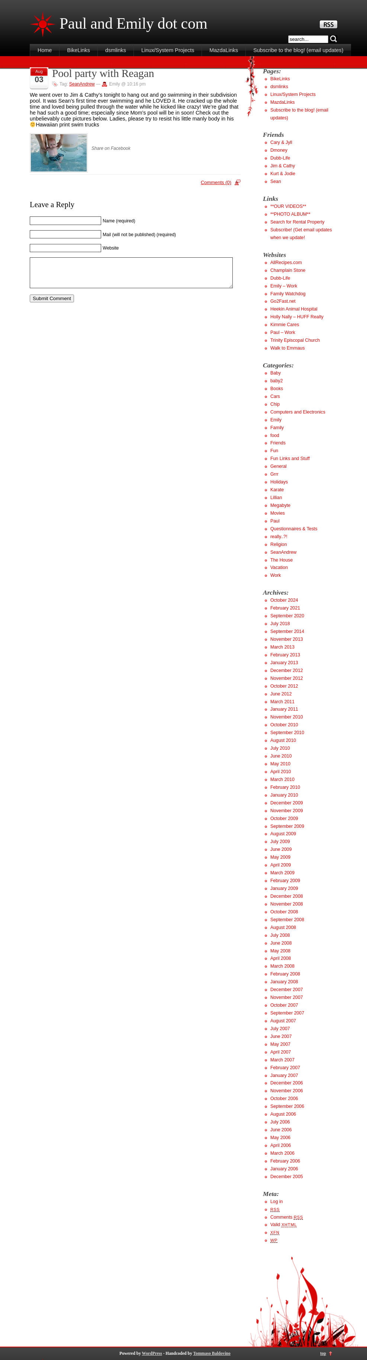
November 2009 (286, 810)
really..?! (278, 536)
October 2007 (284, 1005)
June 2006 (281, 1129)
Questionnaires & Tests (293, 528)
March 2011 (282, 701)
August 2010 (283, 740)
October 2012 (284, 686)
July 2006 (280, 1122)
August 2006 (283, 1114)
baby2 (276, 380)
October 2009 (284, 818)
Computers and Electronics (297, 412)
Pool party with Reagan (103, 73)
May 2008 (280, 951)
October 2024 (284, 600)
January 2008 (284, 981)
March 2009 (282, 872)
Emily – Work (283, 286)
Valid (283, 1224)
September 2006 (287, 1106)
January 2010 (284, 795)
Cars (275, 396)
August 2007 (283, 1020)
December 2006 (286, 1083)
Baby (275, 373)
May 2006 (280, 1137)
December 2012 (286, 670)
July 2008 (280, 935)
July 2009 (280, 841)
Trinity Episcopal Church (295, 340)
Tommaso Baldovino (211, 1353)
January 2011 (284, 709)
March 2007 (282, 1059)
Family (277, 427)
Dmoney (278, 150)
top (323, 1353)
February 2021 (285, 608)
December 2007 (286, 989)
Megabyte (280, 505)
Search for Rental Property (297, 222)
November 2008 (286, 904)
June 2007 (281, 1036)
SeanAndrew (82, 84)
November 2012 (286, 678)
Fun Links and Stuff (290, 458)
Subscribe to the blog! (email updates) (298, 50)
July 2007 (280, 1028)
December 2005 (286, 1176)
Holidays (279, 482)
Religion (278, 544)
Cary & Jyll (281, 142)
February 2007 (285, 1067)
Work (275, 575)
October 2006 (284, 1098)
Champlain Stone (287, 270)
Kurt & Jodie (282, 173)
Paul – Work (282, 332)
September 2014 (287, 631)
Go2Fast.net (283, 301)
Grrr (274, 474)
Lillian (276, 497)
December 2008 (286, 896)
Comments (286, 1217)
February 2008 (285, 974)
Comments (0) (216, 182)
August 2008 (283, 927)
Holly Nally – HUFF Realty (296, 316)
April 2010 (280, 771)
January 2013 (284, 662)
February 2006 (285, 1161)
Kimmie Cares (284, 324)
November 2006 (286, 1090)
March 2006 (282, 1153)
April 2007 (280, 1052)
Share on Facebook (111, 148)
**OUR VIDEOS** (288, 206)
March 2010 (282, 779)
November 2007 (286, 997)
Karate (277, 489)
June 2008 (281, 943)
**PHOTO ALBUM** (290, 214)
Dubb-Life (280, 158)
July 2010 (280, 748)
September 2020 (287, 615)
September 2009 (287, 826)
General (278, 466)
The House (281, 560)
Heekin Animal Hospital (294, 309)
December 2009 (286, 803)
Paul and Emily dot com (133, 23)
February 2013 (285, 655)
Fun (274, 450)
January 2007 (284, 1075)
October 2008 (284, 911)
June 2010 (281, 756)
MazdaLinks (223, 50)
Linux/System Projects (167, 50)
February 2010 (285, 787)
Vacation (279, 567)
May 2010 (280, 763)
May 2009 (280, 857)
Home (45, 50)
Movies (277, 513)
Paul (275, 521)
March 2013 (282, 647)
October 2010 (284, 724)
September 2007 (287, 1013)
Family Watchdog (288, 293)
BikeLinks (78, 50)
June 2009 (281, 849)
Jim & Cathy (282, 165)
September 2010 (287, 732)
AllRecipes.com (286, 262)
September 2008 (287, 919)
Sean (275, 181)
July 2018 (280, 623)
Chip (275, 404)
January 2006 (284, 1168)
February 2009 (285, 880)
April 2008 (280, 958)
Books (276, 388)
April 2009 (280, 865)
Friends (278, 443)
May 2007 (280, 1044)
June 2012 (281, 694)
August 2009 (283, 833)
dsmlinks (115, 50)
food (274, 435)
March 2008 (282, 966)
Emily (275, 419)
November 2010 (286, 717)
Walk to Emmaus (287, 348)
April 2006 (280, 1145)
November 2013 (286, 639)
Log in (276, 1201)
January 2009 (284, 888)
